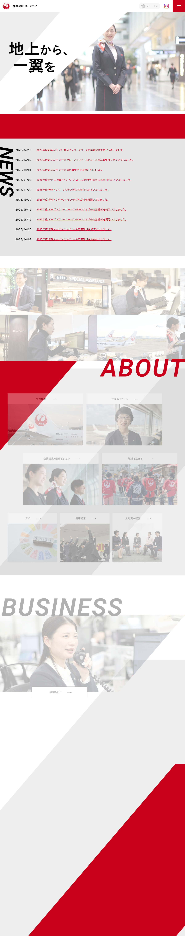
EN (155, 6)
